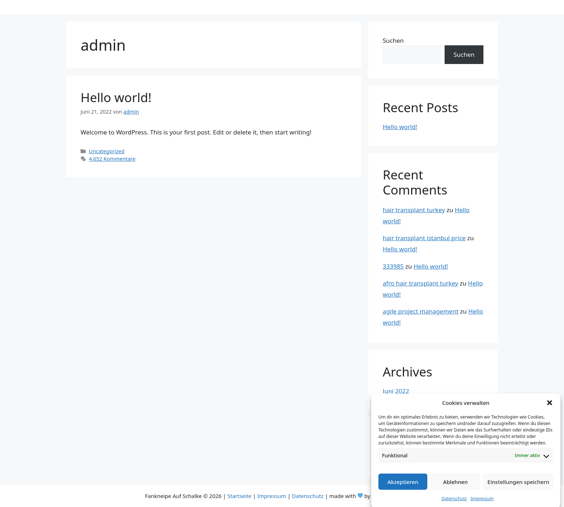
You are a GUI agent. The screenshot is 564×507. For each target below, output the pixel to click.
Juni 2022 (396, 391)
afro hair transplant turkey (420, 283)
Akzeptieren (402, 486)
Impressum (482, 504)
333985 (393, 266)
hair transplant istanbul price (424, 238)
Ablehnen (455, 486)
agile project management (421, 311)
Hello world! (116, 97)
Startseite (239, 495)
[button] (549, 407)
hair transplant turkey (414, 210)
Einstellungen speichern (518, 486)
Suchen (393, 40)
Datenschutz (454, 504)
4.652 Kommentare (112, 158)
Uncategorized (106, 151)
